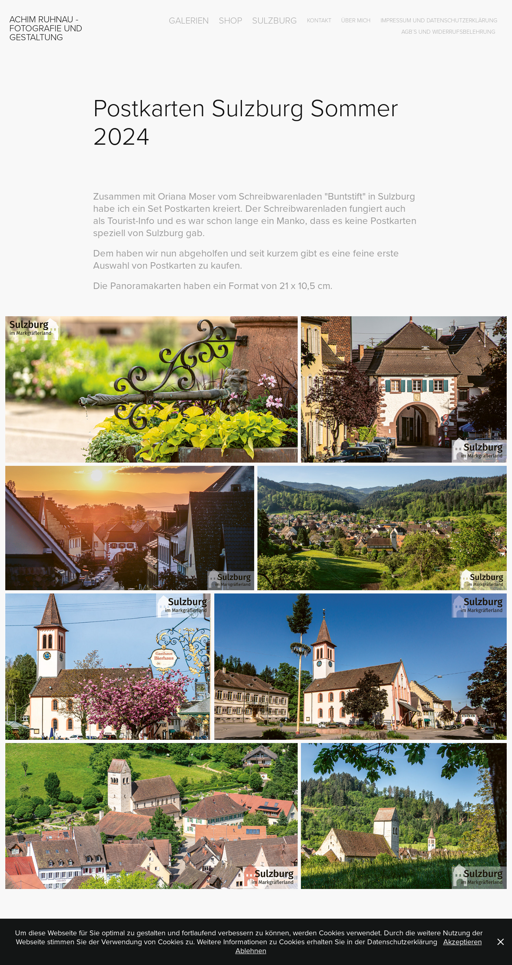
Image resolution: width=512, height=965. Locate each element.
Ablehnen (250, 950)
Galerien (189, 20)
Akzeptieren (462, 942)
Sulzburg (274, 20)
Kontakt (319, 20)
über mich (355, 20)
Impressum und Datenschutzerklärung (439, 20)
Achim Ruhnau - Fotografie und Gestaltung (47, 28)
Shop (230, 20)
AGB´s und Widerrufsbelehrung (448, 31)
